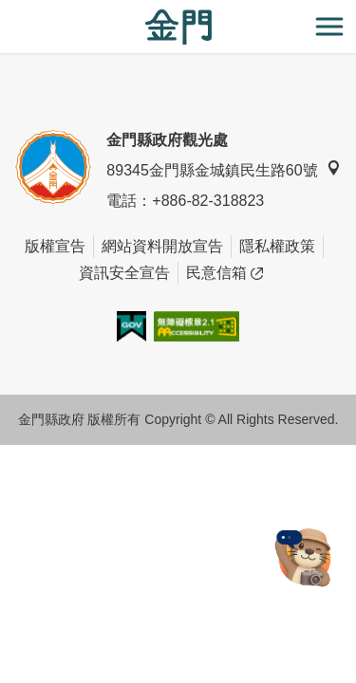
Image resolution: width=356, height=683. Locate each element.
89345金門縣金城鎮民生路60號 (223, 169)
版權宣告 (55, 246)
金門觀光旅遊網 (178, 27)
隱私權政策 (277, 246)
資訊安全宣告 (124, 273)
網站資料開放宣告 (162, 246)
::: (6, 11)
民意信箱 (224, 273)
